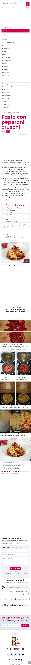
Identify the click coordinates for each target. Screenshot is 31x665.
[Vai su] (29, 662)
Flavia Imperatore (23, 134)
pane (11, 212)
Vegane (4, 101)
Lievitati (4, 54)
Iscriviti (25, 625)
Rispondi (26, 594)
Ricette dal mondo (7, 78)
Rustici (4, 90)
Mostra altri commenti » (22, 599)
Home (4, 26)
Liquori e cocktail (6, 57)
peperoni (12, 210)
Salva (16, 266)
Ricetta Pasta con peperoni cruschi (11, 462)
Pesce (4, 63)
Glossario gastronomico (15, 664)
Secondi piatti (6, 95)
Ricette (8, 26)
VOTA (8, 131)
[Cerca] (14, 7)
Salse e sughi (6, 92)
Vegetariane (5, 104)
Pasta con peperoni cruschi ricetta (11, 468)
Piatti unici (5, 66)
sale (7, 219)
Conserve (5, 37)
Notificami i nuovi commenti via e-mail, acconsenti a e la (15, 574)
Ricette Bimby (6, 75)
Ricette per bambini (7, 87)
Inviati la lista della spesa (15, 225)
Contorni (4, 39)
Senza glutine (6, 98)
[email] (12, 625)
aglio (13, 216)
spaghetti (13, 207)
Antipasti (4, 34)
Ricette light (5, 84)
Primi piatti (13, 26)
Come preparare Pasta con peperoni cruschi (13, 465)
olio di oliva (8, 221)
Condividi (6, 266)
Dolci (3, 45)
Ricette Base (5, 72)
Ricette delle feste (7, 81)
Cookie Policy (20, 574)
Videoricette (5, 107)
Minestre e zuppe (7, 60)
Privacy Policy (11, 574)
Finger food (5, 48)
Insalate (4, 51)
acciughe (9, 214)
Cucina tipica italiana (8, 42)
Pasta (17, 26)
